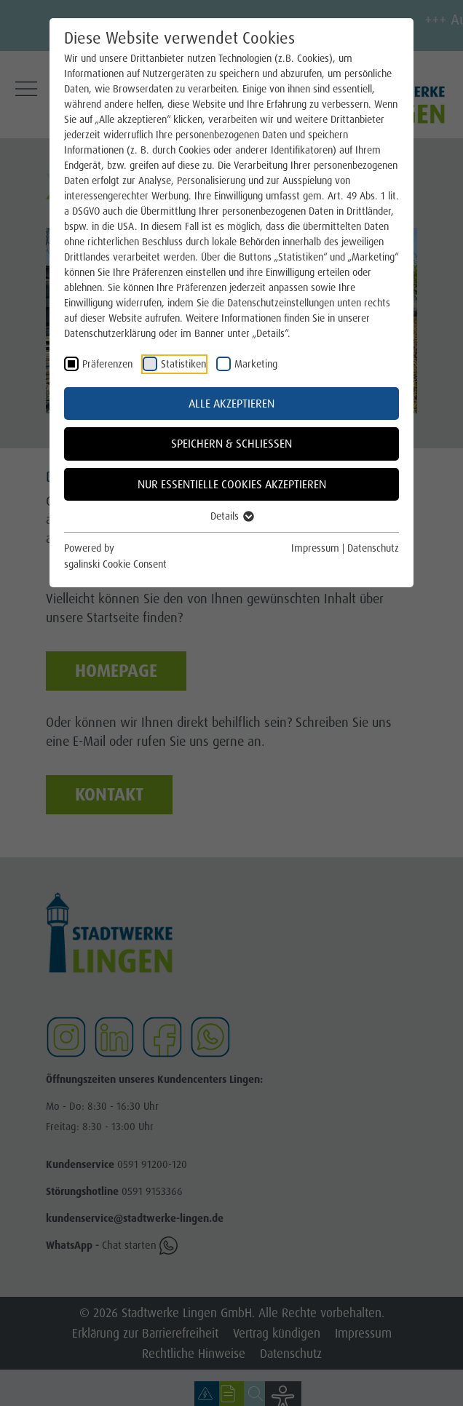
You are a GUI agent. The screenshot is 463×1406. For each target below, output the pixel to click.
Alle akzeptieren (231, 403)
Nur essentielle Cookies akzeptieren (232, 484)
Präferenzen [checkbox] (107, 363)
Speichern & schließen (231, 443)
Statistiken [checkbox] (183, 363)
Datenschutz (373, 548)
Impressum (315, 548)
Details (231, 516)
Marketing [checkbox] (255, 363)
